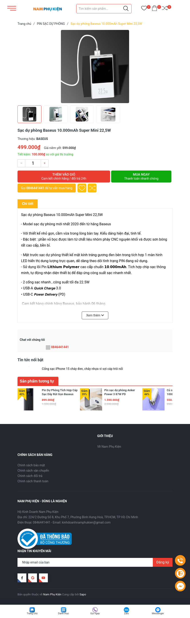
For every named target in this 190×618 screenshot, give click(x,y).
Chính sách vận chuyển (33, 470)
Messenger (158, 613)
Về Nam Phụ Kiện (109, 446)
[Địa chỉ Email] (95, 562)
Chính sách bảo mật (31, 465)
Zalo (126, 613)
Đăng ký (162, 562)
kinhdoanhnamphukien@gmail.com (86, 522)
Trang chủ (32, 613)
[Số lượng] (33, 163)
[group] (95, 66)
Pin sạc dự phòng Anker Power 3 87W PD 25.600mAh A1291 (119, 394)
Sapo (82, 594)
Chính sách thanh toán (32, 481)
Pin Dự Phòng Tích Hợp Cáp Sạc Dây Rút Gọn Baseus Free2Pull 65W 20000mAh (60, 394)
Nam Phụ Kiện (52, 594)
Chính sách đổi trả (29, 476)
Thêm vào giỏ (63, 176)
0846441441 (35, 188)
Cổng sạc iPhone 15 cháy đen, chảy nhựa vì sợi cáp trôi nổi (82, 369)
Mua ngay (141, 176)
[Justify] (126, 8)
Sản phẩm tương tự (37, 381)
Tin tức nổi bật (30, 359)
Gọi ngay (95, 613)
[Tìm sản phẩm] (103, 8)
